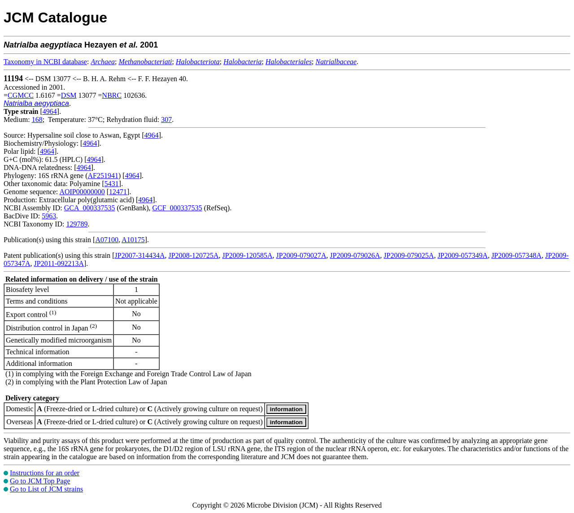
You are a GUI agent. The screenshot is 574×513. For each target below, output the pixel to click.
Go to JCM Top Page (40, 481)
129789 (76, 224)
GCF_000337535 (177, 208)
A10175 (133, 239)
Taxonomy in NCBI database (45, 61)
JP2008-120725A (194, 255)
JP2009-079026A (355, 255)
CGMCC (21, 95)
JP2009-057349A (463, 255)
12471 (118, 192)
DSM (69, 95)
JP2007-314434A (140, 255)
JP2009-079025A (409, 255)
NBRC (112, 95)
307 (166, 119)
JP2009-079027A (301, 255)
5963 (49, 216)
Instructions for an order (44, 473)
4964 (50, 111)
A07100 (106, 239)
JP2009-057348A (516, 255)
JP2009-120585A (247, 255)
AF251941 (103, 175)
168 (37, 119)
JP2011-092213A (59, 263)
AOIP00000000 (81, 192)
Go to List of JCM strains (46, 489)
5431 (111, 183)
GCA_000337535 (89, 208)
